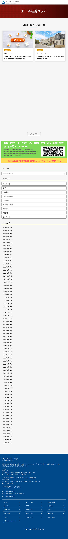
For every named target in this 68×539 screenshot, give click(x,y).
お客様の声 (7, 509)
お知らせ (6, 517)
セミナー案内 (7, 217)
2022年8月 (6, 361)
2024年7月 (6, 292)
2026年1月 (6, 237)
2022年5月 (6, 370)
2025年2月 (6, 270)
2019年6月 (6, 443)
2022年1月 (6, 383)
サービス (6, 506)
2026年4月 (6, 228)
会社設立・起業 (8, 205)
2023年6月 (6, 331)
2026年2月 (6, 234)
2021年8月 (6, 398)
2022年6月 (6, 367)
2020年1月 (6, 425)
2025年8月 (6, 252)
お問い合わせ (29, 517)
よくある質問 (51, 517)
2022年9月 (6, 358)
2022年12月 (6, 349)
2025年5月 (6, 261)
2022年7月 (6, 364)
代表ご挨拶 (7, 513)
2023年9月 (6, 322)
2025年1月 (6, 273)
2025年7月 (6, 255)
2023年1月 (6, 346)
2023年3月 (6, 340)
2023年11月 (6, 316)
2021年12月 (6, 386)
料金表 (27, 506)
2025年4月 (6, 264)
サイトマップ (29, 502)
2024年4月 (6, 301)
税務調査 (6, 192)
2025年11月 (6, 243)
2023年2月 (6, 343)
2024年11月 (6, 280)
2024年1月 (6, 310)
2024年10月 (6, 283)
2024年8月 (6, 289)
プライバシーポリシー (10, 521)
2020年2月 (6, 422)
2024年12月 (6, 276)
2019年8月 (6, 437)
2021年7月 (6, 401)
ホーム (6, 502)
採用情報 (49, 513)
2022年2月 (6, 380)
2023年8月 (6, 325)
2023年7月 (6, 328)
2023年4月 (6, 337)
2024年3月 (6, 304)
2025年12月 (6, 240)
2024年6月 (6, 295)
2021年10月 (6, 392)
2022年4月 (6, 374)
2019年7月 (6, 440)
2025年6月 (6, 258)
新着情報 (6, 209)
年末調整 (6, 200)
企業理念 (49, 506)
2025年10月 (6, 246)
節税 (4, 188)
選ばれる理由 (51, 502)
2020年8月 (6, 416)
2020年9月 (6, 413)
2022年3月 (6, 377)
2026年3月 (6, 231)
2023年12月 (6, 313)
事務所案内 (29, 509)
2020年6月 (6, 419)
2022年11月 (6, 352)
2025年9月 (6, 249)
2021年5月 (6, 407)
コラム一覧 (6, 184)
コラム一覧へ (34, 134)
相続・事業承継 (8, 196)
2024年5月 (6, 298)
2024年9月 (6, 286)
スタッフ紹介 (29, 513)
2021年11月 (6, 389)
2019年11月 (6, 431)
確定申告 (6, 213)
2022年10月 (6, 355)
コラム (49, 509)
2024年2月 (6, 307)
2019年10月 (6, 434)
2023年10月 (6, 319)
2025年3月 (6, 267)
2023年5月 (6, 334)
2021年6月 (6, 404)
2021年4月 (6, 410)
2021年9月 (6, 395)
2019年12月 (6, 428)
